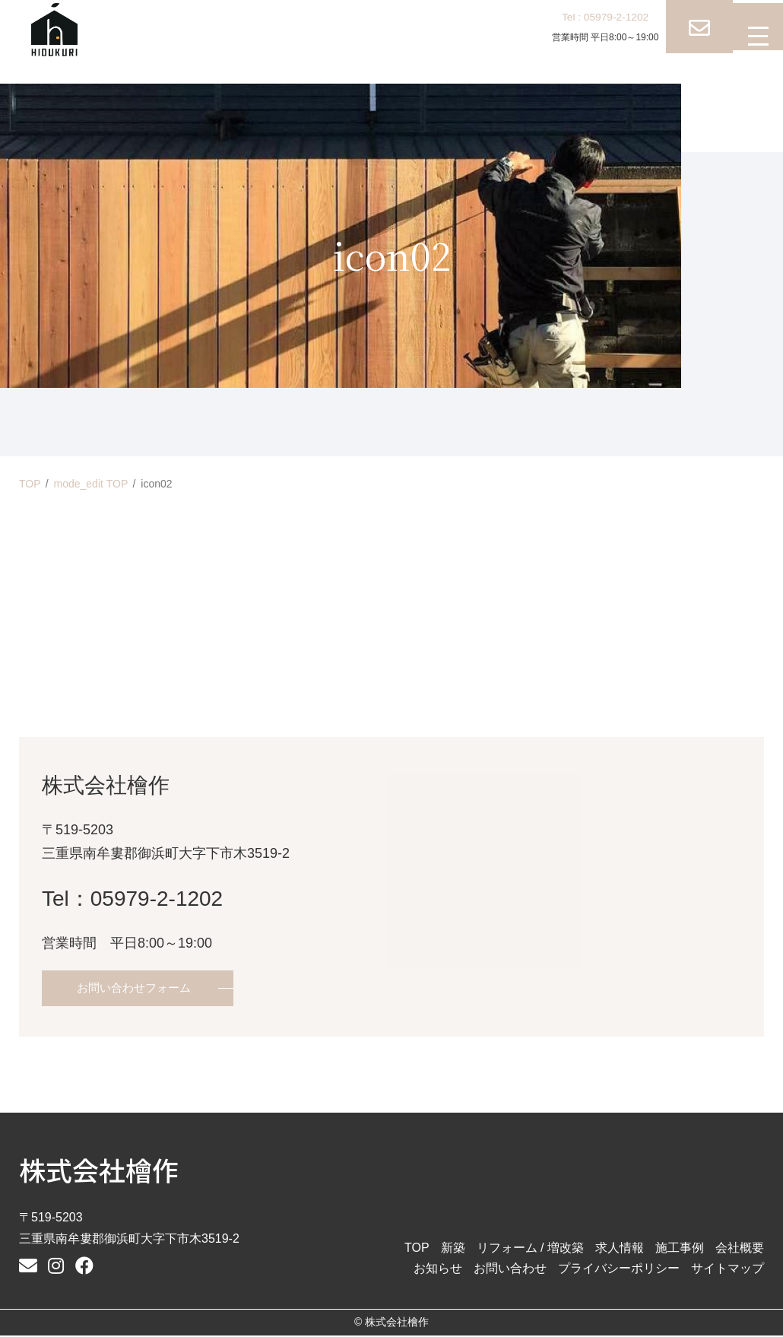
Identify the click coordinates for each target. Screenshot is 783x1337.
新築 (453, 1249)
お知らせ (438, 1269)
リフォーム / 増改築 (530, 1249)
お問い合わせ (510, 1269)
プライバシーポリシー (619, 1269)
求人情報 (619, 1249)
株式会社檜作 (99, 1170)
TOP (30, 484)
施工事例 (679, 1249)
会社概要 (739, 1249)
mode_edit (91, 484)
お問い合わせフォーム (137, 989)
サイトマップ (727, 1269)
